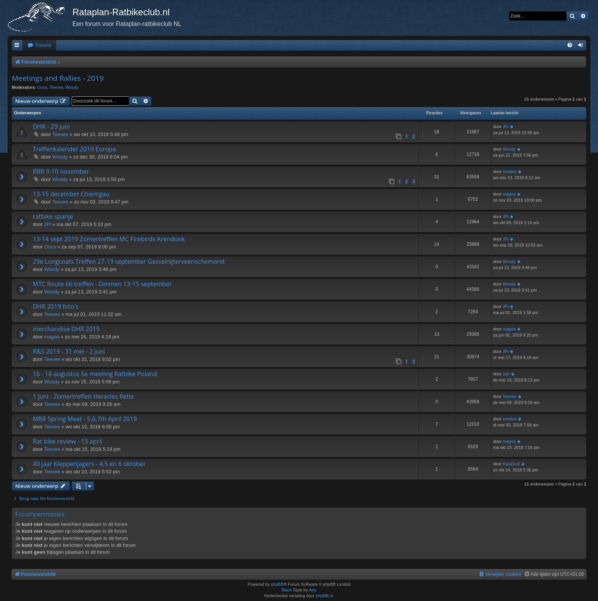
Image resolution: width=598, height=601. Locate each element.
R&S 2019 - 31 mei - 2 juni (69, 351)
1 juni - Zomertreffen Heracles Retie (83, 396)
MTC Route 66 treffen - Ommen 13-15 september (102, 284)
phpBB (277, 584)
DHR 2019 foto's (56, 306)
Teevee (56, 87)
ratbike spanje (53, 216)
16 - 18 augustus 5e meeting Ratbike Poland (95, 374)
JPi (505, 126)
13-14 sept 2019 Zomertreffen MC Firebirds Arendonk (109, 239)
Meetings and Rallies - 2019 (58, 78)
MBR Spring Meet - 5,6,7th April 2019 (85, 419)
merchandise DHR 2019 (66, 329)
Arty (313, 590)
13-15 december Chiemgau (71, 194)
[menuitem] (39, 45)
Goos (42, 87)
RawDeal (511, 464)
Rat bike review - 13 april (67, 441)
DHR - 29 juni (51, 126)
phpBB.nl (324, 595)
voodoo (509, 171)
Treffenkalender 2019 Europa (74, 149)
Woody (72, 87)
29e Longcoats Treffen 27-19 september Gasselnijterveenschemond (129, 261)
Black (286, 590)
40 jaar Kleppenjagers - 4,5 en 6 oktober (89, 464)
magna (509, 194)
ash (506, 374)
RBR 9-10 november (61, 171)
